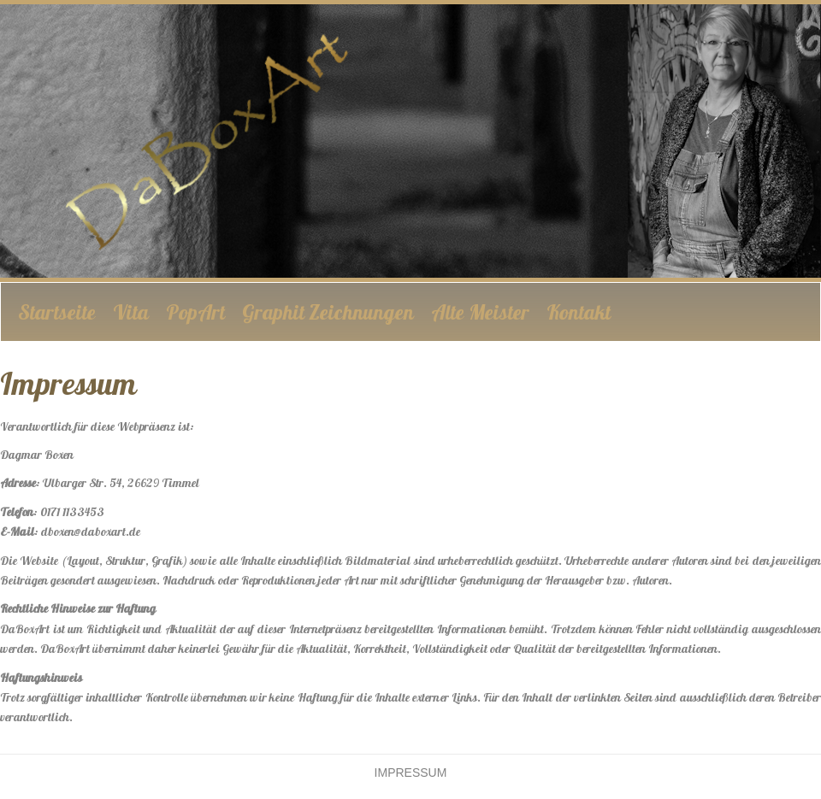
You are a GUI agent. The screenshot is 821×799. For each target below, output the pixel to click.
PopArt (195, 312)
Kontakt (578, 312)
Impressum (411, 772)
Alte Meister (480, 312)
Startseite (57, 312)
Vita (131, 312)
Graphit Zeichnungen (328, 312)
